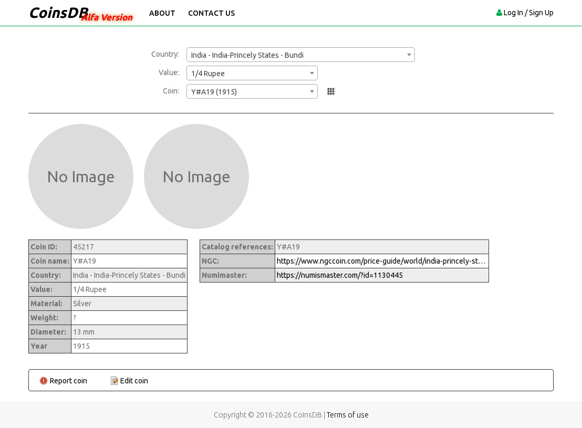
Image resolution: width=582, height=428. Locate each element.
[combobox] (300, 54)
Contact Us (211, 13)
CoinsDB (58, 12)
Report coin (68, 381)
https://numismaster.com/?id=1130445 (340, 275)
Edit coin (134, 381)
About (162, 13)
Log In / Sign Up (529, 12)
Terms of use (348, 415)
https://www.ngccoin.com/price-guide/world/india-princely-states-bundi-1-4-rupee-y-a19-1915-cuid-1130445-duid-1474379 (382, 261)
